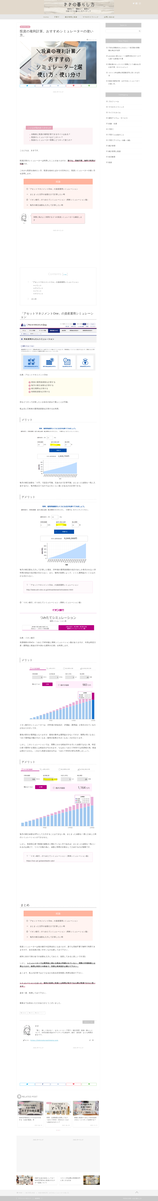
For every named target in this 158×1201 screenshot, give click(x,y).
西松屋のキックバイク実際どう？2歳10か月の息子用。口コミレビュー (124, 66)
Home (46, 17)
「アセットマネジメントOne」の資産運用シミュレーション (55, 282)
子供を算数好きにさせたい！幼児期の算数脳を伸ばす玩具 (124, 49)
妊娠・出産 (112, 124)
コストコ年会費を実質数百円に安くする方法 (124, 74)
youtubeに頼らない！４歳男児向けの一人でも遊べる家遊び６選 (124, 57)
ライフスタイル (114, 112)
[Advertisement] (58, 109)
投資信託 (24, 1013)
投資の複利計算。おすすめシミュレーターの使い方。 (124, 82)
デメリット (39, 288)
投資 (110, 162)
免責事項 (37, 1198)
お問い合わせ (109, 17)
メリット (38, 285)
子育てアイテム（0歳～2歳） (120, 140)
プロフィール (113, 101)
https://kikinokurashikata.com (44, 1040)
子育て (56, 17)
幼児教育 (111, 157)
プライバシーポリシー (24, 1198)
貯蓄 (31, 1013)
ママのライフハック (91, 17)
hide (65, 274)
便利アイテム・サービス (118, 118)
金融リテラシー (40, 1013)
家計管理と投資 (71, 17)
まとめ (34, 299)
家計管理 (111, 146)
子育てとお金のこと (116, 135)
